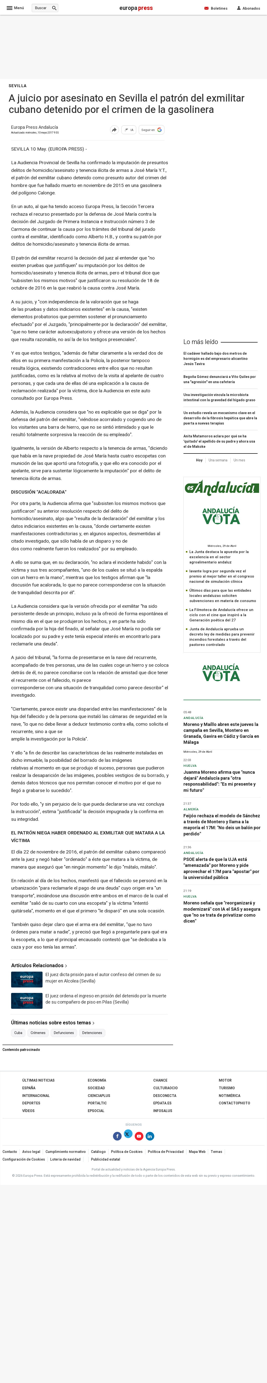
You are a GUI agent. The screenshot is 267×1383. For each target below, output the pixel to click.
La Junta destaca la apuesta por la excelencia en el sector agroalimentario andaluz (219, 557)
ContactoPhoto (234, 1103)
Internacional (36, 1095)
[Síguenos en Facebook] (117, 1137)
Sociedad (96, 1088)
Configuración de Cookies (23, 1159)
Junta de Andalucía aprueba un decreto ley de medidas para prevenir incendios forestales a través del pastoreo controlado (222, 636)
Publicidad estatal (105, 1159)
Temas (216, 1151)
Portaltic (97, 1103)
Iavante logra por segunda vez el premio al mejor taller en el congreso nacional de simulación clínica (221, 576)
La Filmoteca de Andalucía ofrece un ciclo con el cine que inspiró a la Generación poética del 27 (221, 615)
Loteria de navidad (65, 1159)
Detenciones (92, 1033)
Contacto (9, 1151)
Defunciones (64, 1033)
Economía (97, 1080)
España (28, 1088)
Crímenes (38, 1033)
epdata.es (162, 1103)
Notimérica (229, 1095)
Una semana (218, 460)
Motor (225, 1080)
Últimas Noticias (38, 1080)
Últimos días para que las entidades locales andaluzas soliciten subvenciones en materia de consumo (222, 596)
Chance (160, 1080)
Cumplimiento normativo (65, 1151)
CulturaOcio (165, 1088)
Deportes (31, 1103)
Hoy (199, 460)
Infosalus (162, 1111)
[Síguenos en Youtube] (139, 1137)
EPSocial (96, 1111)
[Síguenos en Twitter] (128, 1137)
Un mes (239, 460)
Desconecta (164, 1095)
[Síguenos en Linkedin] (150, 1137)
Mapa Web (197, 1151)
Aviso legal (31, 1151)
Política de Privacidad (166, 1151)
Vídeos (28, 1111)
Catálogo (98, 1151)
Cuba (18, 1033)
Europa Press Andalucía (34, 127)
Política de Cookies (127, 1151)
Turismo (227, 1088)
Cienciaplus (99, 1095)
